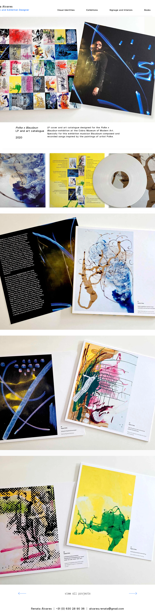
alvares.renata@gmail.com (106, 609)
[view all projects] (77, 593)
